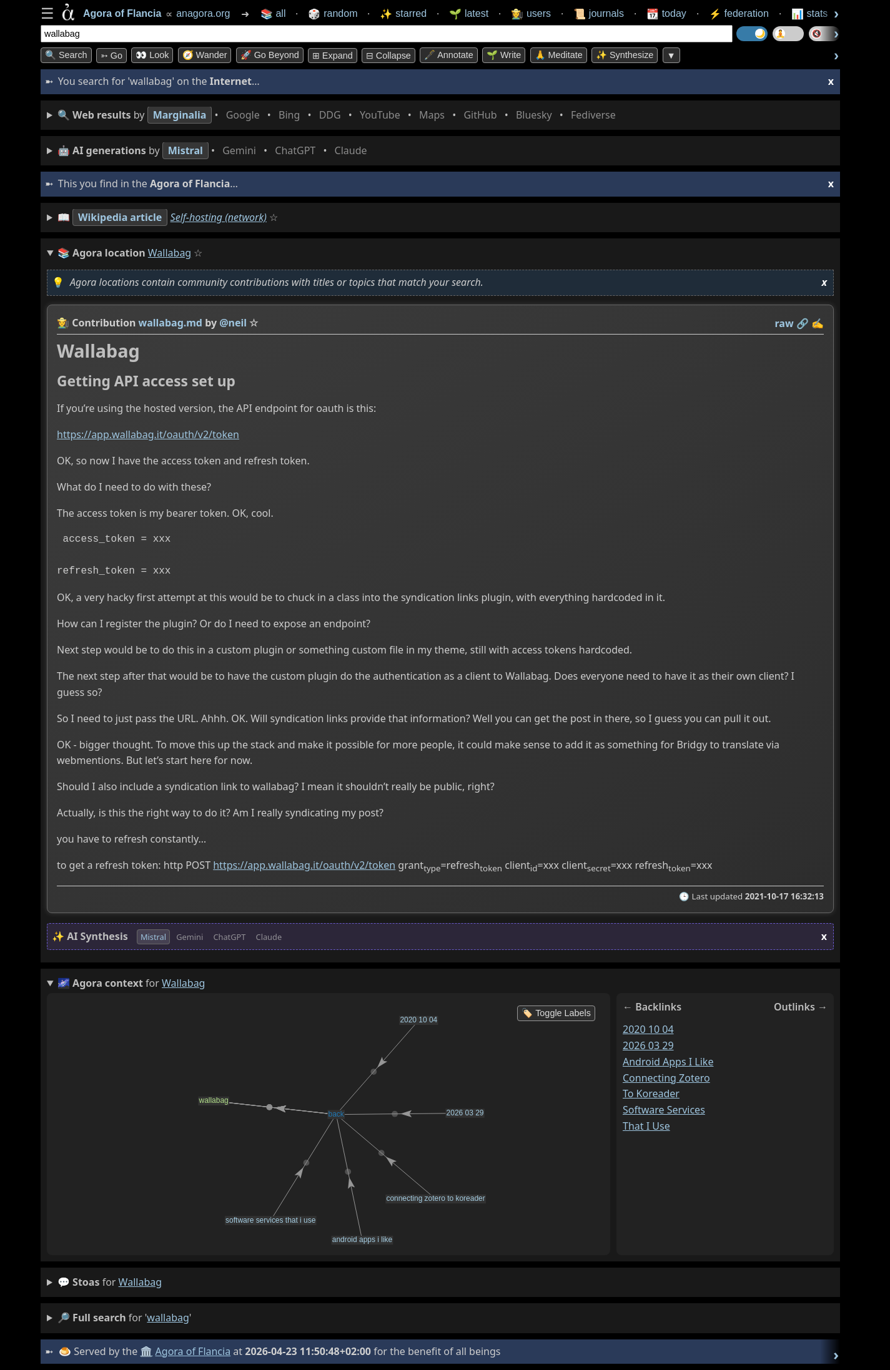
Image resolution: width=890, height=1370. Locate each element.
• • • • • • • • (339, 115)
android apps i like (668, 1062)
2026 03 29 (648, 1045)
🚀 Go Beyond (269, 55)
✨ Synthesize (624, 55)
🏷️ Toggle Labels (556, 1013)
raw (784, 323)
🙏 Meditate (559, 55)
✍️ (817, 323)
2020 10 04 (648, 1029)
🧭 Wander (204, 55)
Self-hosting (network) (219, 217)
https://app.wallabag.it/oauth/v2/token (148, 435)
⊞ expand (332, 56)
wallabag (140, 1282)
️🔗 (802, 323)
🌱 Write (504, 55)
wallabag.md (170, 323)
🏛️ (146, 1351)
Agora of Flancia (193, 1351)
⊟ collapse (388, 56)
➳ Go (111, 56)
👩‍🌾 (63, 323)
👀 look (152, 55)
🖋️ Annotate (448, 55)
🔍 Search (66, 55)
